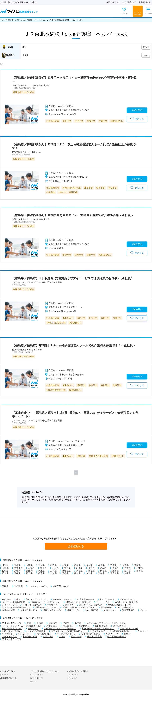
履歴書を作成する (145, 2)
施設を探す (4, 674)
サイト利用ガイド (129, 2)
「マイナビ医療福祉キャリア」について (44, 671)
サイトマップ (72, 678)
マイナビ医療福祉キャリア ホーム (12, 20)
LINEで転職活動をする (8, 678)
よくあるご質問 (72, 674)
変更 (146, 47)
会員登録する (76, 546)
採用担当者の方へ (113, 2)
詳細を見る (137, 110)
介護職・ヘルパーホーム (36, 20)
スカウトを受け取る (7, 671)
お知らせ (33, 681)
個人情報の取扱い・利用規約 (77, 671)
